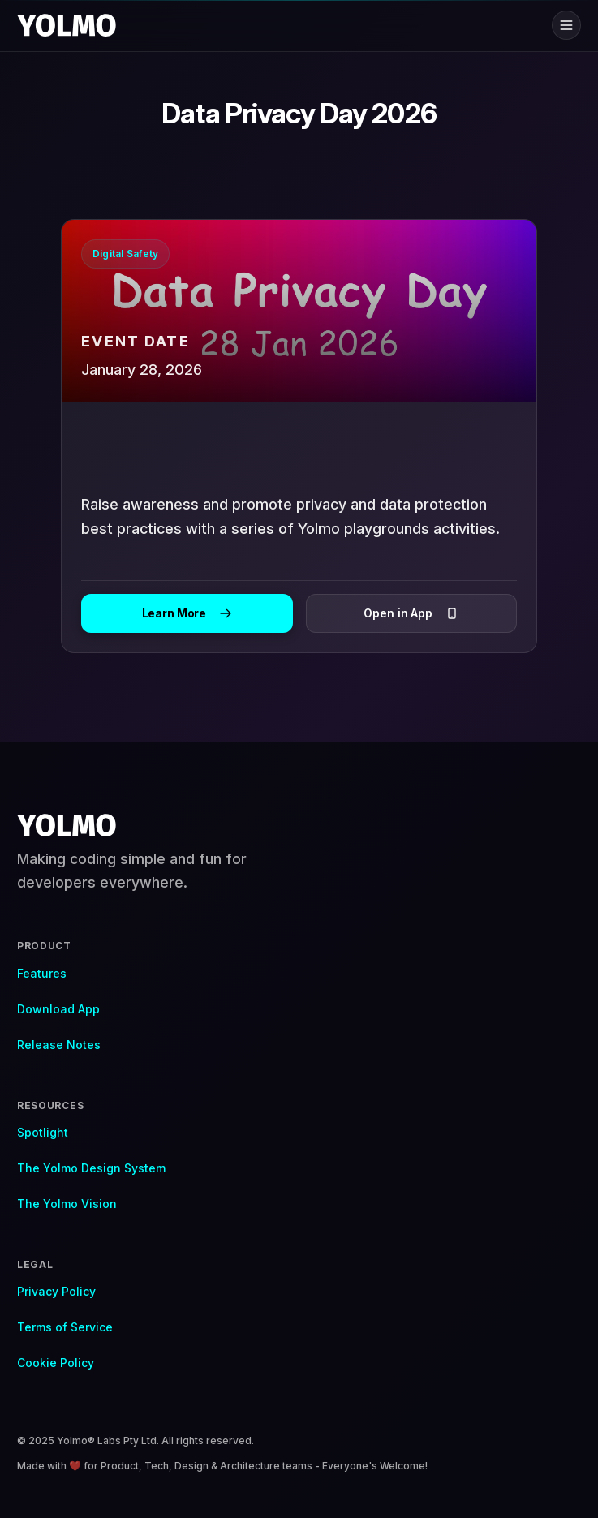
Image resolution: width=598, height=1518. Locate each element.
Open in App (411, 613)
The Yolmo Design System (91, 1168)
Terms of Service (65, 1327)
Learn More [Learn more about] (187, 613)
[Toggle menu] (566, 25)
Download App (58, 1009)
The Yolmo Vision (67, 1204)
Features (42, 973)
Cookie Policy (55, 1363)
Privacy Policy (56, 1291)
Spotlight (42, 1132)
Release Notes (59, 1044)
